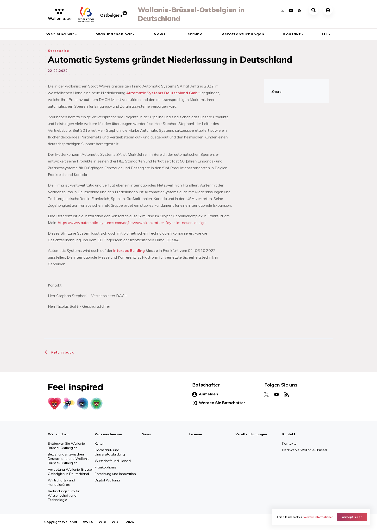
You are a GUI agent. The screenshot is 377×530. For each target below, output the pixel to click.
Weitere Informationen (318, 517)
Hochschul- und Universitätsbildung (110, 452)
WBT (116, 522)
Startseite (58, 51)
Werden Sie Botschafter (218, 402)
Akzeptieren (352, 517)
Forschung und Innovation (115, 474)
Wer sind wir (60, 33)
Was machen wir (114, 33)
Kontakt (292, 33)
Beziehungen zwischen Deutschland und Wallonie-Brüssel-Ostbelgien (69, 458)
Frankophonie (106, 467)
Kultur (99, 443)
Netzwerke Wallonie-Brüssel (304, 450)
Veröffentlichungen (242, 33)
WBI (102, 522)
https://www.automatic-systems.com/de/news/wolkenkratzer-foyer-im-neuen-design (132, 222)
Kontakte (289, 443)
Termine (194, 33)
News (160, 33)
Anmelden (205, 394)
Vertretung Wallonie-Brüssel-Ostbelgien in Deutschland (71, 471)
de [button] (325, 33)
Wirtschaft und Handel (113, 461)
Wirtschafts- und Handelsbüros (61, 482)
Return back (59, 352)
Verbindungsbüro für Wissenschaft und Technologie (64, 495)
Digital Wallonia (107, 480)
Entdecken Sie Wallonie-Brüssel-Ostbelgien (67, 445)
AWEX (88, 522)
